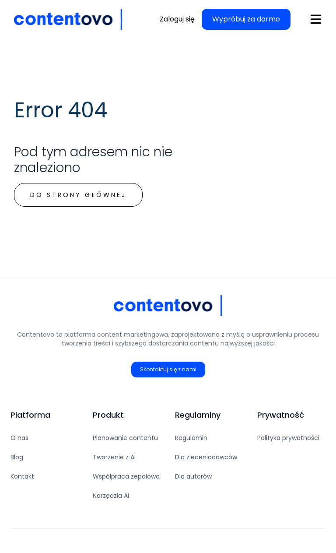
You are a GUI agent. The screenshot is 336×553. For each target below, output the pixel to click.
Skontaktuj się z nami (168, 369)
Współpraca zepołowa (126, 476)
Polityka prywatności (288, 437)
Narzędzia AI (111, 495)
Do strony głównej (78, 194)
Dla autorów (193, 476)
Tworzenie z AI (114, 457)
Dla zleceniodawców (206, 457)
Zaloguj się (177, 19)
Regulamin (191, 437)
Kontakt (22, 476)
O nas (19, 437)
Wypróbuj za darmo (246, 19)
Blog (16, 457)
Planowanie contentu (125, 437)
